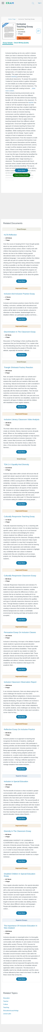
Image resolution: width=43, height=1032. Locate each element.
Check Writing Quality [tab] (21, 43)
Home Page (12, 19)
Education (6, 998)
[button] (3, 3)
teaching (14, 76)
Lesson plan (7, 1013)
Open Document (23, 38)
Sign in (39, 3)
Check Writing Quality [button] (21, 175)
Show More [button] (21, 170)
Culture (5, 1004)
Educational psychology (10, 1010)
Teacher (5, 1001)
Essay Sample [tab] (8, 43)
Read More (21, 281)
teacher (31, 102)
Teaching (6, 1007)
